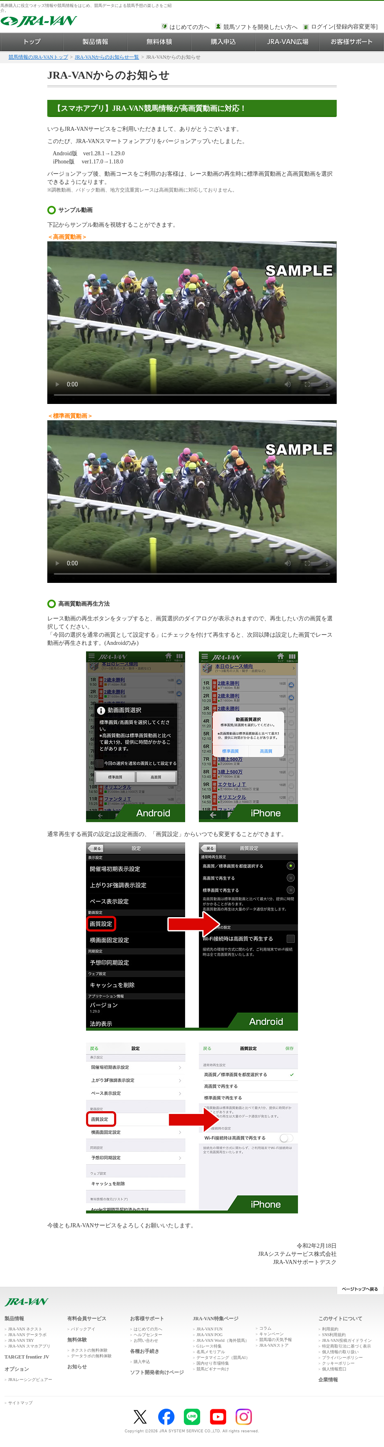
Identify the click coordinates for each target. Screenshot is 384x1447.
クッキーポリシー (338, 1363)
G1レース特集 (209, 1346)
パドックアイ (83, 1329)
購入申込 (224, 42)
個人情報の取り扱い (340, 1352)
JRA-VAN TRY (21, 1340)
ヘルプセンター (148, 1334)
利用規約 (330, 1329)
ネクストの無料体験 (89, 1350)
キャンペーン (271, 1334)
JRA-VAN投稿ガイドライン (347, 1340)
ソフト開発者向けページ (157, 1372)
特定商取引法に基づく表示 (346, 1346)
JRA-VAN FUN (209, 1329)
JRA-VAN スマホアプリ (29, 1346)
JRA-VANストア (274, 1345)
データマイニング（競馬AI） (223, 1357)
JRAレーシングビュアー (30, 1379)
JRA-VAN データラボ (27, 1334)
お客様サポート (352, 42)
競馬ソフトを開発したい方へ (260, 27)
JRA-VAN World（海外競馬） (222, 1340)
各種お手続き (144, 1351)
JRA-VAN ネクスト (25, 1329)
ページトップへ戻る (360, 1290)
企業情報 (328, 1380)
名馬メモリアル (210, 1352)
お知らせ (77, 1367)
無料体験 (160, 42)
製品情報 (96, 42)
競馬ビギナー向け (212, 1369)
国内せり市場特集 (212, 1363)
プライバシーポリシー (342, 1357)
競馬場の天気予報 (275, 1339)
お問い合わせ (146, 1340)
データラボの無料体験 (91, 1356)
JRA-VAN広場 (288, 42)
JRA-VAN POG (209, 1334)
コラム (265, 1328)
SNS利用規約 (334, 1334)
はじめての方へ (190, 27)
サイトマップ (20, 1403)
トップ (32, 42)
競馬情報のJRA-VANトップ (38, 57)
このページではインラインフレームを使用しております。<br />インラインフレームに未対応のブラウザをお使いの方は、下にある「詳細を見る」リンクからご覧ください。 (345, 27)
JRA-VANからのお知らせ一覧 (107, 57)
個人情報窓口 (334, 1369)
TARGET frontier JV (26, 1357)
